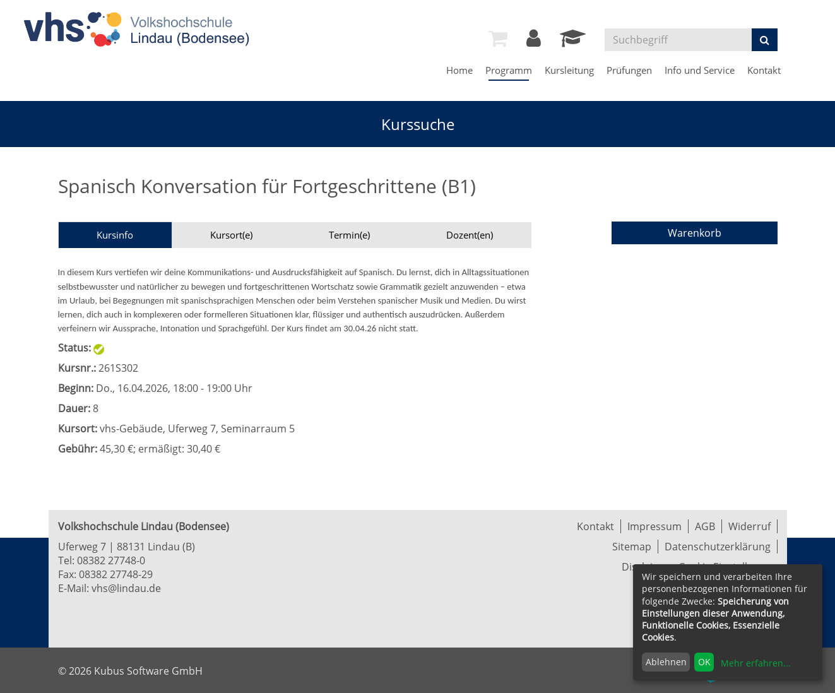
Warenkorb (694, 233)
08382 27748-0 (111, 560)
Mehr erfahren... (756, 663)
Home (459, 70)
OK (704, 662)
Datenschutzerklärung (718, 547)
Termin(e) (349, 234)
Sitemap (631, 547)
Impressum (654, 526)
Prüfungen (629, 70)
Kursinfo (115, 234)
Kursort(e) (231, 234)
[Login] (533, 42)
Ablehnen (666, 662)
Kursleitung (569, 70)
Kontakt (764, 70)
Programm (508, 70)
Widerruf (749, 526)
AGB (705, 526)
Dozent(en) (469, 234)
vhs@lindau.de (126, 588)
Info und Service (700, 70)
